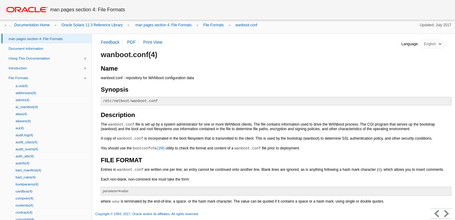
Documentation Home (32, 25)
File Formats (213, 25)
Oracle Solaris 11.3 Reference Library (92, 25)
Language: (411, 44)
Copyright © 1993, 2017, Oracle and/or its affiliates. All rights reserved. (147, 214)
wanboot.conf (246, 25)
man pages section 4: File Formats (162, 25)
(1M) (149, 148)
